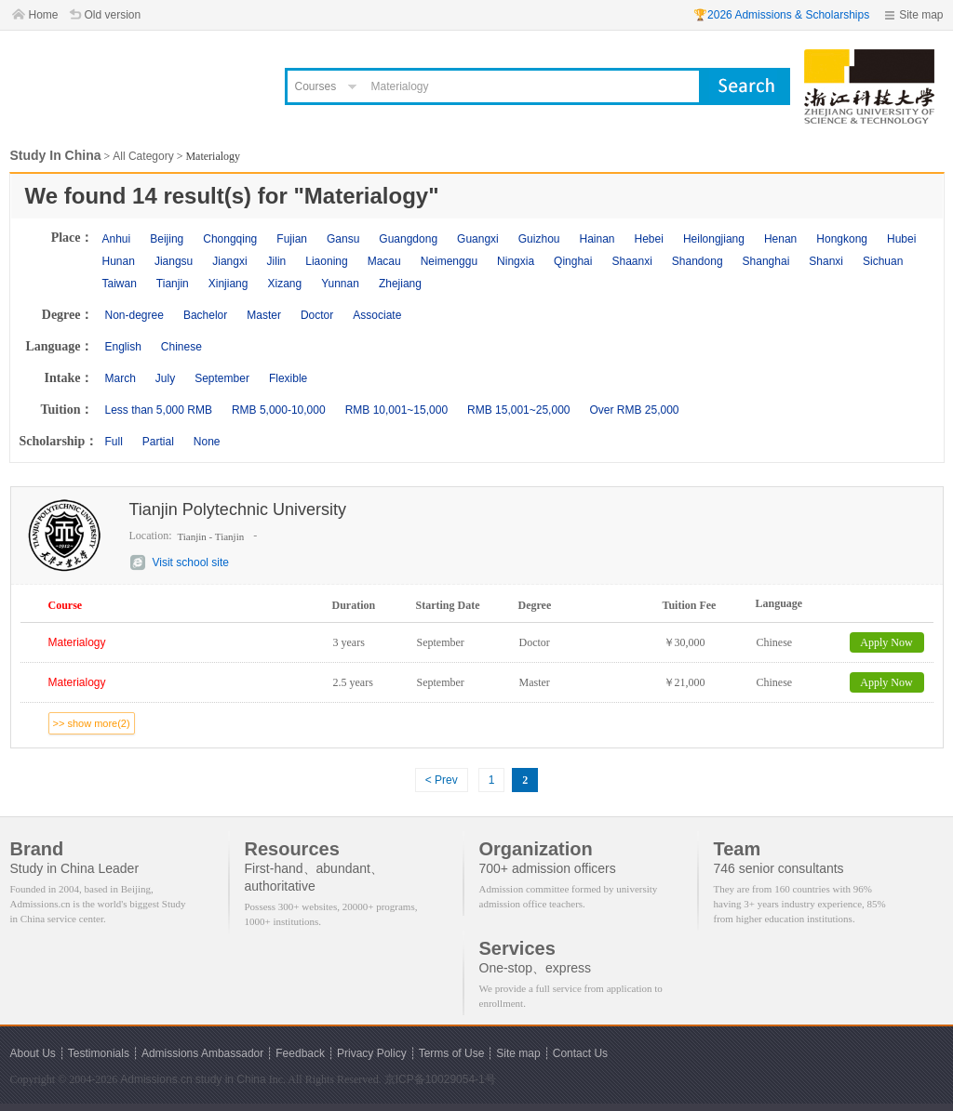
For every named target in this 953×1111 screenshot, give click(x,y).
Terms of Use (452, 1053)
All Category (143, 156)
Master (264, 315)
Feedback (300, 1053)
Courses (316, 86)
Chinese (181, 346)
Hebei (649, 238)
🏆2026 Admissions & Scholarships (781, 14)
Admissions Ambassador (202, 1053)
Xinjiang (228, 283)
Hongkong (841, 238)
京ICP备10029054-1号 (440, 1079)
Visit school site (191, 562)
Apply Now (886, 642)
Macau (384, 261)
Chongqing (230, 238)
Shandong (697, 261)
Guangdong (408, 238)
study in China (230, 1079)
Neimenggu (449, 261)
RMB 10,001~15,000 (396, 410)
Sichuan (883, 261)
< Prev (441, 780)
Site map (921, 14)
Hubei (901, 238)
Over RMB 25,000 (633, 410)
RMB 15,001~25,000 (518, 410)
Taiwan (119, 283)
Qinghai (573, 261)
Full (114, 441)
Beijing (166, 238)
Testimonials (98, 1053)
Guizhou (539, 238)
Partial (158, 441)
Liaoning (326, 261)
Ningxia (515, 261)
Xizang (284, 283)
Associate (377, 315)
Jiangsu (173, 261)
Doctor (317, 315)
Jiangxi (229, 261)
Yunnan (340, 283)
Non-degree (134, 315)
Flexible (288, 378)
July (165, 378)
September (222, 378)
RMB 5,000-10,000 (279, 410)
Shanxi (826, 261)
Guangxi (478, 238)
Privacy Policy (372, 1053)
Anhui (116, 238)
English (123, 346)
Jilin (277, 261)
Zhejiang (400, 283)
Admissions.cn (156, 1079)
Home (44, 14)
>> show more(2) (91, 723)
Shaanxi (631, 261)
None (207, 441)
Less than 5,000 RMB (158, 410)
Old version (113, 14)
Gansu (343, 238)
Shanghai (766, 261)
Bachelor (205, 315)
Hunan (118, 261)
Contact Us (580, 1053)
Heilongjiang (714, 238)
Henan (780, 238)
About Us (33, 1053)
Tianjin (172, 283)
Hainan (596, 238)
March (120, 378)
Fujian (291, 238)
